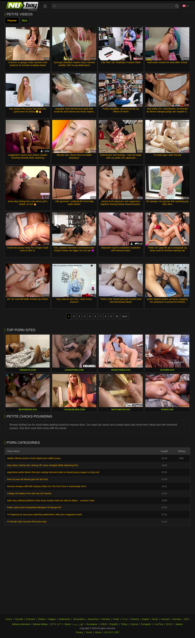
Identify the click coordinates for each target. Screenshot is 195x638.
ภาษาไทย (158, 624)
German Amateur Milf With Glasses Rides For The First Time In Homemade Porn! (46, 486)
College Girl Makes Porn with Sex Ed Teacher (29, 493)
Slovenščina (79, 619)
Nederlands (64, 619)
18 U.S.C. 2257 (111, 632)
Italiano (179, 624)
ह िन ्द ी (56, 624)
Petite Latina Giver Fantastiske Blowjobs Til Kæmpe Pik (34, 507)
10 (117, 316)
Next (124, 316)
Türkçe (124, 624)
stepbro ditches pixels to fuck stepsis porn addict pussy (34, 458)
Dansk (67, 624)
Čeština (41, 619)
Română (106, 619)
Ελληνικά (30, 619)
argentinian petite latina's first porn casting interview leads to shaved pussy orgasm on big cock (53, 472)
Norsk (155, 619)
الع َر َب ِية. (79, 624)
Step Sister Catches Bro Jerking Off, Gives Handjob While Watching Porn (42, 465)
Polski (116, 619)
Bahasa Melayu (40, 624)
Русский (19, 619)
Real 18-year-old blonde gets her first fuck (27, 479)
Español (114, 624)
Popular (12, 20)
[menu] (45, 6)
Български (92, 624)
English (145, 619)
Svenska (176, 619)
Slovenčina (93, 619)
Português (146, 624)
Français (165, 619)
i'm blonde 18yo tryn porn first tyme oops (27, 521)
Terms (89, 632)
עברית (125, 619)
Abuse (98, 632)
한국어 (169, 624)
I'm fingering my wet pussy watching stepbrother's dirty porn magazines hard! (44, 514)
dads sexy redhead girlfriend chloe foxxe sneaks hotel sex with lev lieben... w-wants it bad (50, 500)
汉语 (186, 619)
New (24, 20)
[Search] (176, 6)
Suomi (9, 619)
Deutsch (135, 619)
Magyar (52, 619)
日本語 (103, 624)
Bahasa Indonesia (21, 624)
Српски (134, 624)
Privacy (79, 632)
